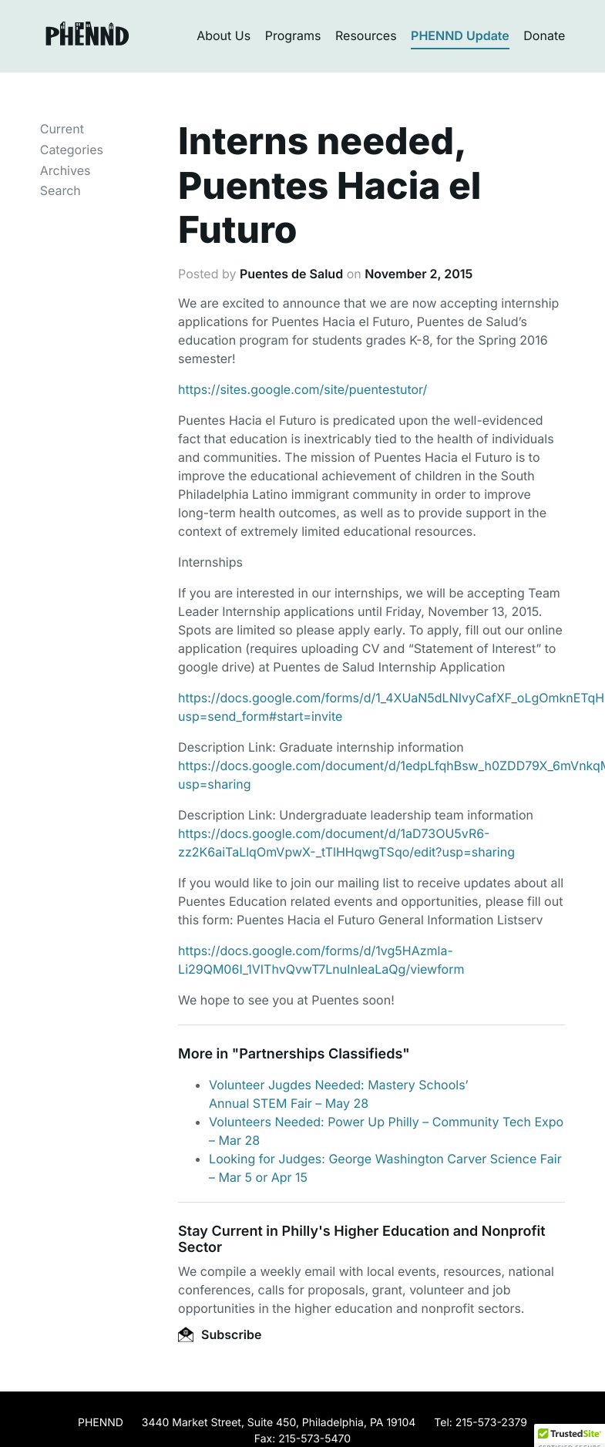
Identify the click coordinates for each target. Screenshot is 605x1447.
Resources (366, 35)
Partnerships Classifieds (320, 1054)
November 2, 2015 (418, 273)
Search (60, 190)
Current (62, 128)
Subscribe (219, 1334)
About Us (223, 35)
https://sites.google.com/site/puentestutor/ (302, 389)
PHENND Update (460, 35)
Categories (71, 149)
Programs (293, 35)
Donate (544, 35)
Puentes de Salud (291, 273)
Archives (65, 170)
